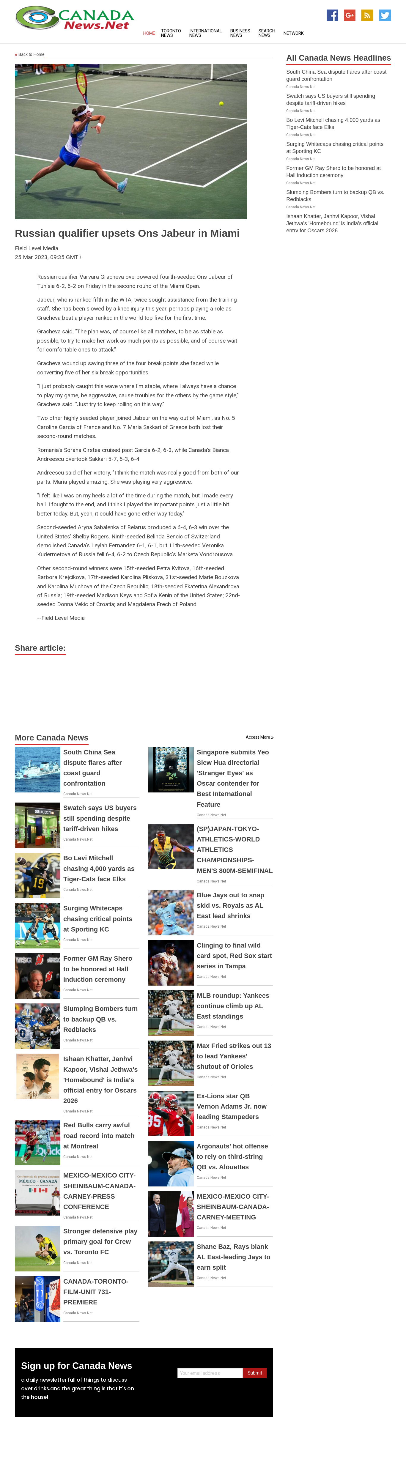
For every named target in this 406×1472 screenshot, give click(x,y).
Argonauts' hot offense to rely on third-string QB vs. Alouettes (232, 1156)
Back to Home (30, 55)
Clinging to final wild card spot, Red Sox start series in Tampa (234, 956)
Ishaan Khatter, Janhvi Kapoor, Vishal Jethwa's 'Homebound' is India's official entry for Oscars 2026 (100, 1079)
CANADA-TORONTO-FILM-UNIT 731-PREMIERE (95, 1292)
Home (149, 33)
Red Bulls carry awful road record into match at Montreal (99, 1135)
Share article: (40, 648)
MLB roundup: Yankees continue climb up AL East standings (233, 1006)
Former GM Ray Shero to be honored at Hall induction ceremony (97, 969)
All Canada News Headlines (338, 57)
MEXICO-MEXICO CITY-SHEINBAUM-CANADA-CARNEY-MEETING (233, 1207)
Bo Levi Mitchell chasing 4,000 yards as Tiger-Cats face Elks (99, 868)
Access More (258, 737)
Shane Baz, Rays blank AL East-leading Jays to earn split (233, 1257)
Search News (267, 33)
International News (205, 33)
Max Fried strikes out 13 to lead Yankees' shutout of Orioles (234, 1056)
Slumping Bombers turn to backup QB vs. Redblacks (100, 1019)
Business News (240, 33)
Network (294, 33)
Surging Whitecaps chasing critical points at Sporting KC (97, 918)
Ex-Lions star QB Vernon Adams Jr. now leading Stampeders (232, 1106)
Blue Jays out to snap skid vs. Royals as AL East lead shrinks (230, 905)
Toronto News (171, 33)
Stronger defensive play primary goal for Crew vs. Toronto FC (100, 1241)
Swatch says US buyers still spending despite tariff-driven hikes (100, 818)
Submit (255, 1373)
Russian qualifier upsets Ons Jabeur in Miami (127, 233)
